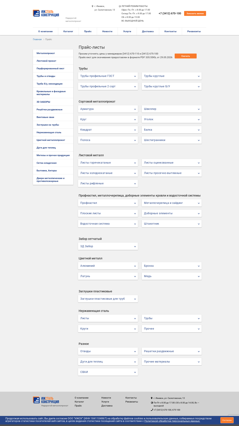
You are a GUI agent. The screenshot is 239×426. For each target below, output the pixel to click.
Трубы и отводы (46, 76)
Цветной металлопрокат (51, 140)
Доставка (148, 31)
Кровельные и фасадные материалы (51, 93)
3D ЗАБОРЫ (43, 101)
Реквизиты (194, 31)
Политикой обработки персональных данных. (172, 420)
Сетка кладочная (47, 162)
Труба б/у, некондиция (49, 83)
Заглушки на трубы (48, 124)
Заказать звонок (195, 13)
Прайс (87, 31)
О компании (45, 31)
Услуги (127, 31)
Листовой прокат (46, 60)
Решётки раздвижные (49, 109)
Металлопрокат (46, 53)
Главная (37, 39)
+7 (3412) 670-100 (170, 13)
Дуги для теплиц (46, 147)
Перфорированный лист (50, 68)
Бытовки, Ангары (47, 170)
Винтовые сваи (45, 117)
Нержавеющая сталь (49, 132)
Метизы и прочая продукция (53, 155)
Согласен (227, 420)
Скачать (185, 56)
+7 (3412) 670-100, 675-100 (167, 410)
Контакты (170, 31)
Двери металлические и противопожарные (50, 179)
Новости (107, 31)
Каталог (68, 31)
